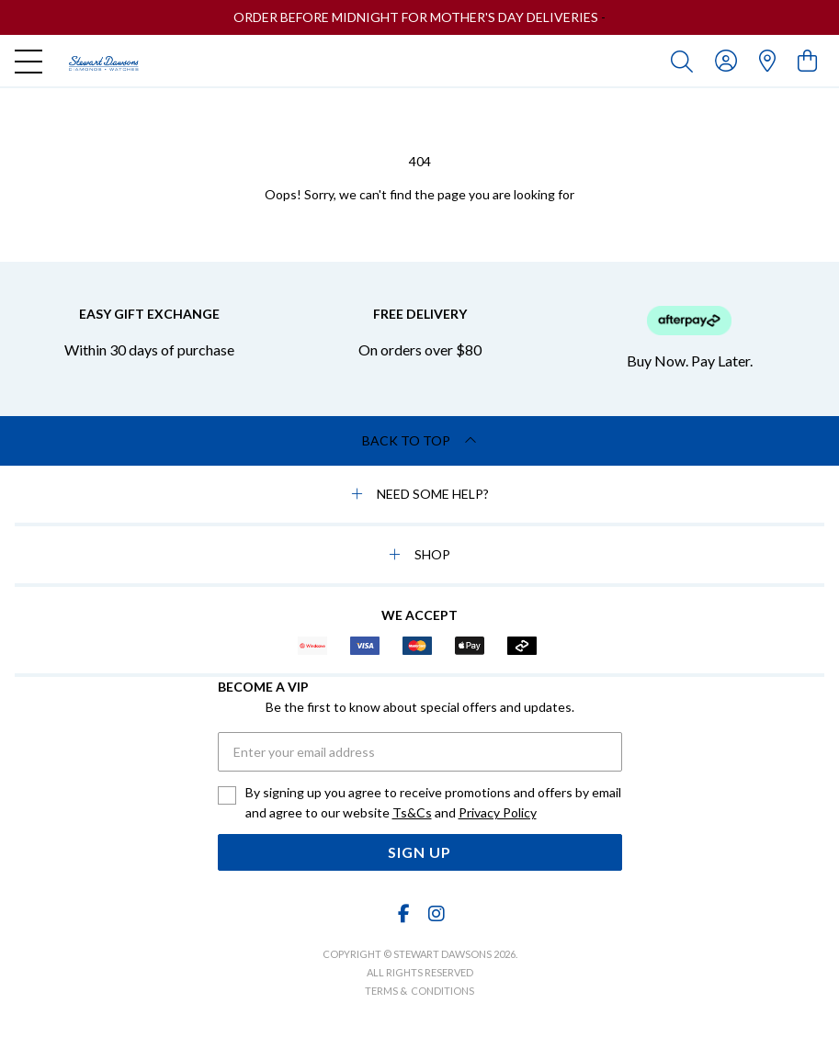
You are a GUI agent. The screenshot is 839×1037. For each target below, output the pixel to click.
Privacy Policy (498, 812)
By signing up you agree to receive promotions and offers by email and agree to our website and (433, 803)
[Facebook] (403, 913)
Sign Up (419, 852)
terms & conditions (419, 991)
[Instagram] (435, 913)
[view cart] (807, 60)
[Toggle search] (685, 60)
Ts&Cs (412, 812)
